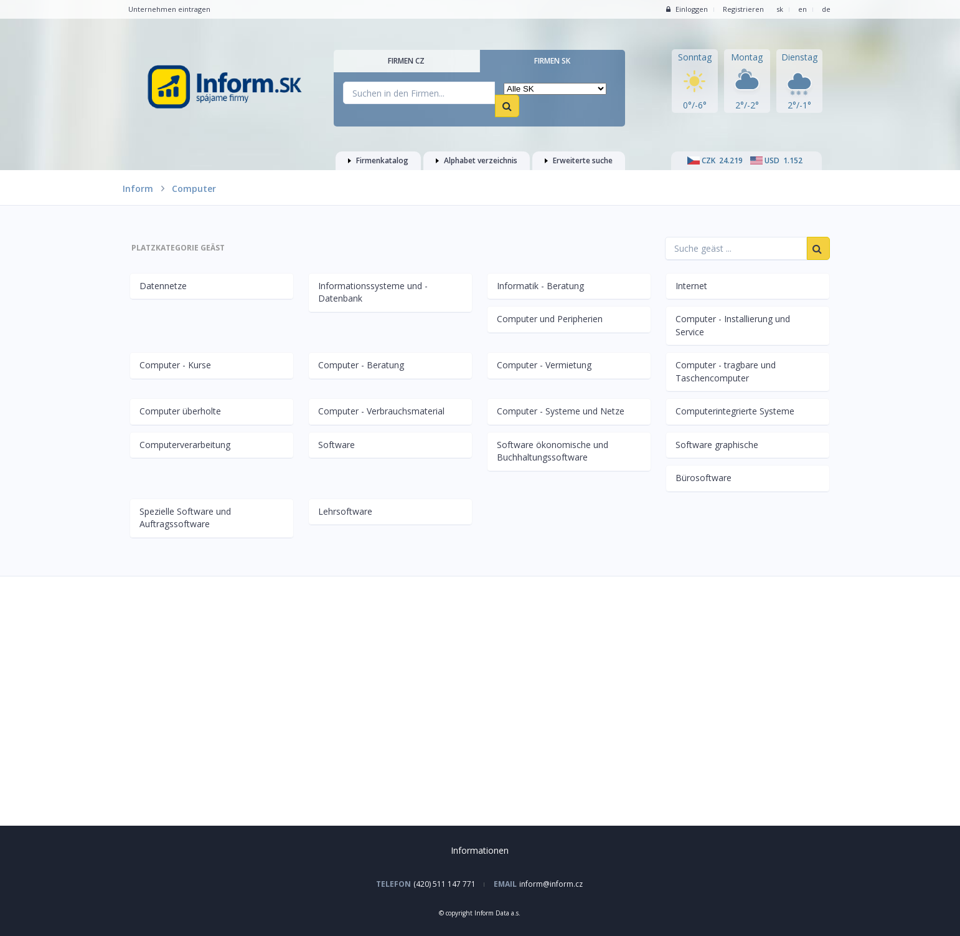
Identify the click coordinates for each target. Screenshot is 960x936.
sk (779, 9)
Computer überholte (180, 411)
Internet (691, 286)
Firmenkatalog (378, 160)
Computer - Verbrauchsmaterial (381, 411)
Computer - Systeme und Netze (560, 411)
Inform (138, 188)
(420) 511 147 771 (444, 884)
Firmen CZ (406, 60)
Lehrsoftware (345, 511)
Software (336, 445)
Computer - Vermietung (544, 365)
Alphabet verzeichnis (476, 160)
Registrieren (743, 9)
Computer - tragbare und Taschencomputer (725, 371)
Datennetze (163, 286)
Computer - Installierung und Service (732, 325)
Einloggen (687, 9)
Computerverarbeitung (184, 445)
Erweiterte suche (579, 160)
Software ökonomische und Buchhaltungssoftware (552, 451)
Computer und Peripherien (550, 319)
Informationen (480, 850)
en (802, 9)
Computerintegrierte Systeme (734, 411)
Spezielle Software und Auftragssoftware (185, 517)
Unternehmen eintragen (169, 9)
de (826, 9)
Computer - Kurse (175, 365)
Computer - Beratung (361, 365)
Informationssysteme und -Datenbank (373, 292)
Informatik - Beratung (540, 286)
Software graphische (716, 445)
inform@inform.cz (551, 884)
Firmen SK (552, 60)
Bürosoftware (703, 478)
